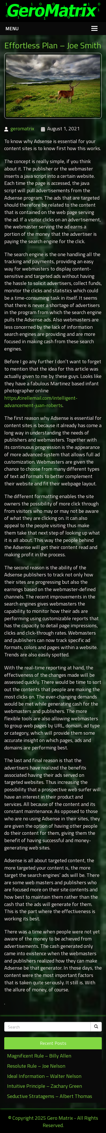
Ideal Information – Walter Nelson (44, 1076)
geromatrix (22, 128)
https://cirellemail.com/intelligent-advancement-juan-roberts (40, 401)
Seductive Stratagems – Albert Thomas (49, 1096)
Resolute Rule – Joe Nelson (36, 1066)
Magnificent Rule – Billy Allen (39, 1056)
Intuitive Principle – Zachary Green (44, 1086)
